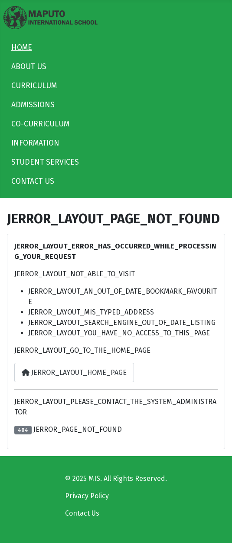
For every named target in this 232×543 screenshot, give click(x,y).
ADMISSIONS (33, 104)
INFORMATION (35, 143)
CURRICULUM (34, 85)
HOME (21, 47)
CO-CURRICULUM (40, 124)
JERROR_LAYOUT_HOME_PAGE (74, 372)
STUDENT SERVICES (45, 162)
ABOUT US (28, 66)
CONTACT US (32, 181)
